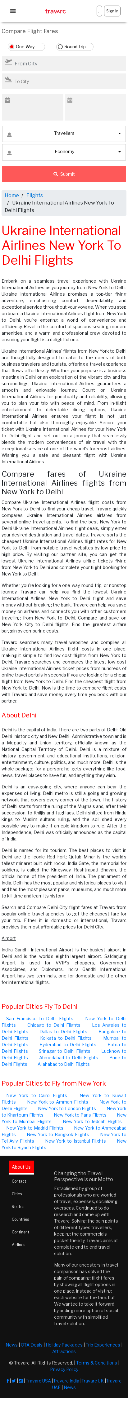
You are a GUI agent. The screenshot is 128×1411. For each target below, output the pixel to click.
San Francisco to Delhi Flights (39, 1018)
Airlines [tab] (18, 1244)
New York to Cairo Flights (36, 1095)
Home (12, 195)
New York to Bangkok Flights (58, 1134)
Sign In (112, 11)
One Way (25, 46)
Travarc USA (38, 1380)
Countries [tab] (20, 1219)
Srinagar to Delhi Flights (64, 1051)
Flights (34, 195)
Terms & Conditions (96, 1362)
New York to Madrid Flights (34, 1128)
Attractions (64, 1351)
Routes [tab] (18, 1206)
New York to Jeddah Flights (92, 1121)
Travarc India (66, 1380)
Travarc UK (92, 1380)
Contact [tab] (19, 1181)
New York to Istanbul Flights (75, 1141)
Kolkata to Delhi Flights (66, 1038)
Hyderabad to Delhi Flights (68, 1044)
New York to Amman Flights (57, 1102)
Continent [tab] (20, 1232)
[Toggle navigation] (13, 11)
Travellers (41, 134)
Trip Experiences (103, 1344)
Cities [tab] (17, 1194)
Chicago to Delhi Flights (53, 1025)
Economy (40, 153)
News (12, 1344)
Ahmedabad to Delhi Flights (68, 1057)
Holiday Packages (64, 1344)
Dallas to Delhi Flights (63, 1031)
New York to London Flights (67, 1108)
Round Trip (75, 46)
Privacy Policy (64, 1369)
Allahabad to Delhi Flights (64, 1064)
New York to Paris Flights (80, 1115)
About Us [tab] (21, 1167)
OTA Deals (32, 1344)
